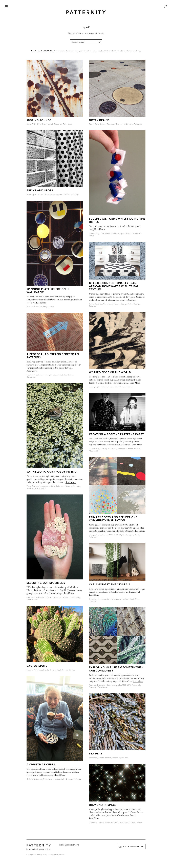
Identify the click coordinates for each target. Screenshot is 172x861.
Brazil (91, 387)
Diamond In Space (102, 805)
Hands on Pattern (61, 597)
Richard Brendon (34, 307)
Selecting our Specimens (46, 583)
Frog (29, 486)
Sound (137, 449)
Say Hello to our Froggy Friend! (52, 471)
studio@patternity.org (69, 844)
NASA (133, 822)
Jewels (140, 822)
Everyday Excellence (84, 51)
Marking (30, 488)
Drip (34, 124)
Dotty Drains (99, 120)
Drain (118, 124)
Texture (130, 387)
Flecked (124, 599)
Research (70, 51)
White (91, 236)
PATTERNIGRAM (109, 51)
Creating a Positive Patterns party (116, 434)
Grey (97, 124)
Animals (76, 486)
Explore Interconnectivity (129, 51)
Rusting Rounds (39, 120)
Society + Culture (34, 375)
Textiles (92, 306)
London (53, 375)
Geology (31, 597)
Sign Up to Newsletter (132, 846)
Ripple (98, 387)
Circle (97, 51)
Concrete (111, 124)
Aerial (122, 387)
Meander (115, 387)
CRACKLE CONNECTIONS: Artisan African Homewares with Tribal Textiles (114, 286)
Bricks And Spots (40, 190)
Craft (117, 304)
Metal (50, 124)
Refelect (92, 537)
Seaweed (93, 757)
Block (128, 233)
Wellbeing (69, 375)
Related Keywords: (42, 51)
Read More (41, 302)
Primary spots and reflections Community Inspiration (113, 519)
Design (124, 304)
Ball (126, 757)
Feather (92, 685)
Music (91, 451)
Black (137, 535)
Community (59, 51)
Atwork (61, 854)
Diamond (101, 685)
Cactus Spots (37, 665)
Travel (46, 375)
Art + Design (134, 304)
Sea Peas (95, 753)
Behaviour (31, 377)
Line (39, 124)
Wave (40, 194)
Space (101, 822)
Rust (44, 124)
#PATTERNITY (115, 535)
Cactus (72, 670)
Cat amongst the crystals (110, 584)
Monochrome (56, 194)
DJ (97, 451)
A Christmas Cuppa (41, 764)
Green (65, 670)
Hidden (92, 601)
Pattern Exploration (114, 822)
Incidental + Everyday (64, 779)
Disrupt (106, 387)
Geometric (137, 233)
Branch (108, 757)
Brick (29, 194)
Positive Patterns (125, 449)
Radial (35, 600)
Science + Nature (64, 486)
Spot (29, 124)
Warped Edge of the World (110, 372)
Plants (46, 670)
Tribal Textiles (95, 304)
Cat (137, 599)
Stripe (46, 307)
